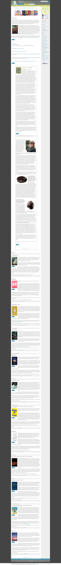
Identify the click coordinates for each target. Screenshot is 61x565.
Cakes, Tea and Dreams (35, 37)
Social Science (43, 50)
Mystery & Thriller (44, 38)
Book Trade (32, 4)
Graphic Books (43, 43)
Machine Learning (44, 42)
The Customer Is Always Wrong (46, 44)
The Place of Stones (45, 35)
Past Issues (24, 5)
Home (21, 4)
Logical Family (44, 49)
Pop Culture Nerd (27, 346)
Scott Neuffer (35, 297)
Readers (26, 4)
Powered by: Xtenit (30, 562)
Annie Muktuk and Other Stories (46, 37)
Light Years (44, 60)
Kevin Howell (16, 448)
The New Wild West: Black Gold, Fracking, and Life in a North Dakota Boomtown (46, 52)
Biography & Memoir (44, 45)
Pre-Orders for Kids (32, 5)
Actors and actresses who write (15, 45)
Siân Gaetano (20, 131)
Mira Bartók (22, 140)
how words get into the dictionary (20, 48)
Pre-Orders (27, 5)
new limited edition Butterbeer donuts (28, 57)
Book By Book (29, 372)
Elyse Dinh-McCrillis (20, 346)
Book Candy (43, 24)
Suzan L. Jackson (19, 372)
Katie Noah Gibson (28, 37)
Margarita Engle (19, 514)
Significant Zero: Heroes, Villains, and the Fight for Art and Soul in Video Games (46, 48)
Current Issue (20, 5)
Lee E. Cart (17, 472)
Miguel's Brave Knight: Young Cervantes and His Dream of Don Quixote (46, 59)
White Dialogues (44, 36)
